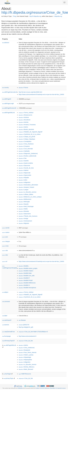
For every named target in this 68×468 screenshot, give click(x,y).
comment (6, 301)
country (5, 87)
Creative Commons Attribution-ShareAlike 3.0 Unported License (50, 388)
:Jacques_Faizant (26, 187)
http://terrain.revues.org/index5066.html (30, 92)
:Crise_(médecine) (27, 347)
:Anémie (23, 122)
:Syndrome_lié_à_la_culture (29, 134)
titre (5, 255)
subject (5, 292)
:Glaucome (24, 165)
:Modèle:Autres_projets (28, 268)
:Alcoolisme (24, 120)
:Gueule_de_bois (26, 168)
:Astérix (23, 127)
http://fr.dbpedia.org (35, 16)
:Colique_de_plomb (27, 136)
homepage (6, 336)
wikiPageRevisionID (9, 108)
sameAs (5, 324)
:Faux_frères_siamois (27, 352)
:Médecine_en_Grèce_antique (30, 197)
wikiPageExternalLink (9, 92)
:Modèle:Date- (25, 273)
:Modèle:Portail (26, 280)
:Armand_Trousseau (27, 124)
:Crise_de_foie (26, 340)
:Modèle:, (24, 266)
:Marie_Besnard (26, 369)
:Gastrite (24, 160)
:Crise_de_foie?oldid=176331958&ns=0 (33, 331)
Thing (14, 16)
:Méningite (24, 201)
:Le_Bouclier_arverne (27, 192)
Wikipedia (20, 388)
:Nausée (24, 204)
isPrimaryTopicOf (8, 340)
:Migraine (24, 223)
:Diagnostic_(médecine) (28, 153)
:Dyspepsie (24, 350)
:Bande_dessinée (26, 129)
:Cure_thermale (26, 148)
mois (5, 246)
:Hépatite (24, 177)
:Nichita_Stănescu (26, 367)
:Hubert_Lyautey (26, 355)
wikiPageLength (8, 103)
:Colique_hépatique (27, 139)
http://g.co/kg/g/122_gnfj (26, 327)
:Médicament (25, 199)
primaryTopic (8, 378)
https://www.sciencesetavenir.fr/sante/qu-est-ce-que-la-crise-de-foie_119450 (41, 94)
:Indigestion (24, 182)
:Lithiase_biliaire (26, 194)
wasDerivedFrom (8, 331)
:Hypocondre (25, 175)
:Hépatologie (25, 357)
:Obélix (23, 209)
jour (5, 237)
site (5, 250)
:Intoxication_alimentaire (28, 185)
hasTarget (7, 374)
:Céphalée (24, 151)
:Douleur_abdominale (27, 156)
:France (23, 87)
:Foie (23, 158)
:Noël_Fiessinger (26, 206)
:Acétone (24, 117)
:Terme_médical (26, 112)
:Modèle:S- (24, 285)
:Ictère (23, 180)
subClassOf (6, 320)
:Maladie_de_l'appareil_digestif (30, 132)
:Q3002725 (24, 324)
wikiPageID (6, 99)
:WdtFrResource (25, 374)
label (4, 315)
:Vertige (23, 218)
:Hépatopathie (25, 359)
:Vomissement (25, 221)
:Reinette (24, 211)
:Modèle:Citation (26, 271)
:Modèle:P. (24, 278)
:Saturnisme (25, 213)
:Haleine (23, 170)
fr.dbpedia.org (58, 16)
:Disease (22, 320)
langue (6, 241)
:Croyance (24, 146)
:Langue (23, 189)
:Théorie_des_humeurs (28, 216)
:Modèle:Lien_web (26, 275)
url (4, 261)
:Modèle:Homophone (27, 287)
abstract (5, 42)
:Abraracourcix (25, 115)
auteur (6, 232)
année (5, 228)
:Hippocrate (24, 173)
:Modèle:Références (27, 283)
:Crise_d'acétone (26, 144)
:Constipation (25, 141)
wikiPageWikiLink (8, 112)
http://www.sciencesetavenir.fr (27, 336)
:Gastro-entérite (26, 163)
